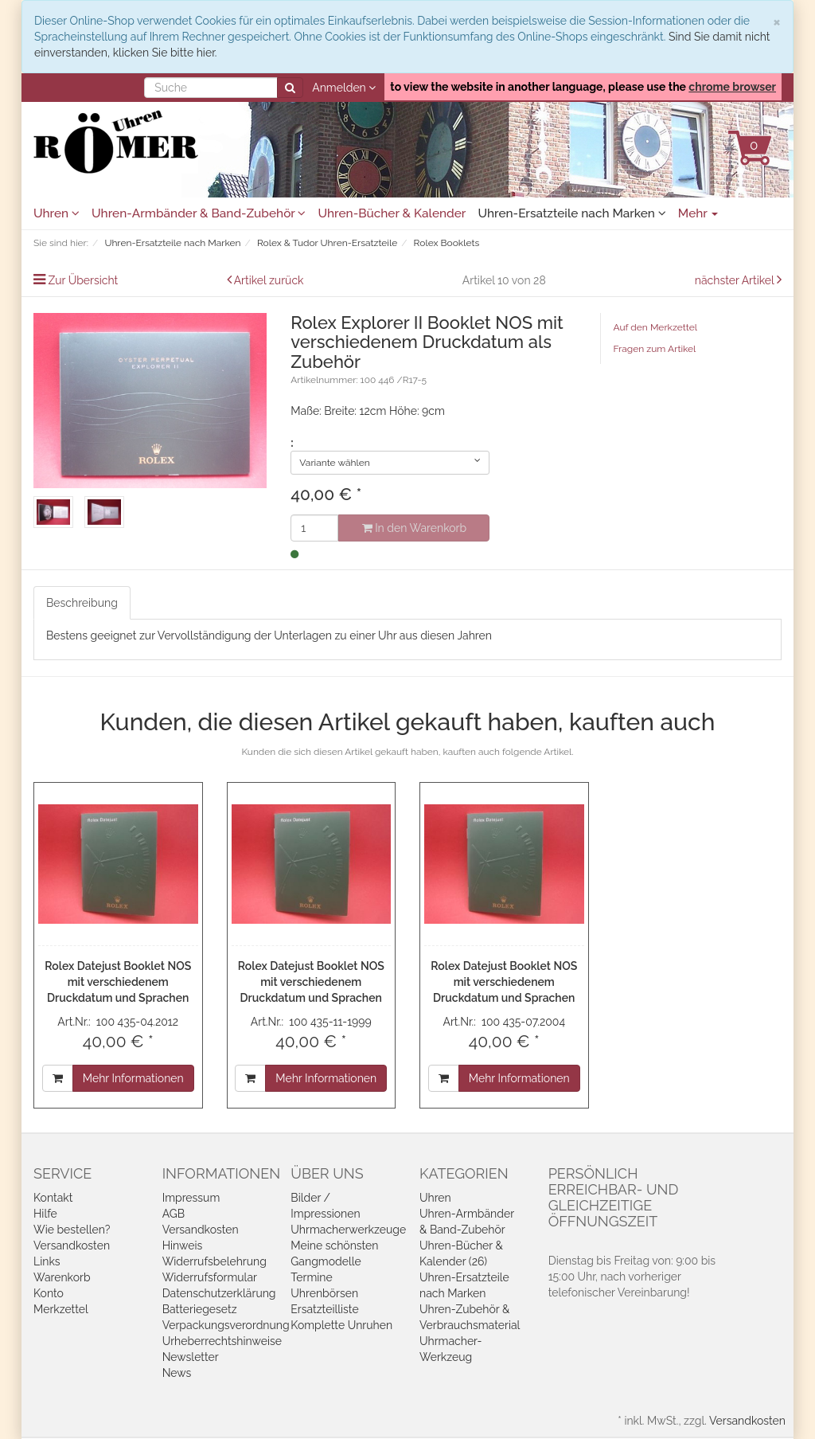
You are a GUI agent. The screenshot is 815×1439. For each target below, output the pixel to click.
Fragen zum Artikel (654, 348)
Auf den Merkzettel (654, 327)
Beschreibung (82, 602)
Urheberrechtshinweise (222, 1341)
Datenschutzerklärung (219, 1293)
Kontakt (52, 1197)
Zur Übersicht (84, 280)
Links (46, 1261)
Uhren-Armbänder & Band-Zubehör (199, 213)
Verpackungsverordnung (226, 1325)
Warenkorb (62, 1277)
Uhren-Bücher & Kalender (392, 213)
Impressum (191, 1197)
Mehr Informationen (133, 1078)
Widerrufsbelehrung (214, 1261)
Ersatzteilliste (324, 1309)
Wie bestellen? (71, 1229)
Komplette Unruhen (341, 1325)
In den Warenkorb (414, 528)
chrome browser (732, 86)
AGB (173, 1213)
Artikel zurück (269, 280)
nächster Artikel (736, 280)
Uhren (56, 213)
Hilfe (45, 1213)
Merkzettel (60, 1309)
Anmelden (344, 87)
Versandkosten (71, 1245)
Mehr (698, 213)
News (177, 1373)
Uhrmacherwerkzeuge (348, 1229)
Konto (48, 1293)
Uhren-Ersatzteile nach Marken (571, 213)
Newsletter (190, 1357)
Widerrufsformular (209, 1277)
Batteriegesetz (199, 1309)
